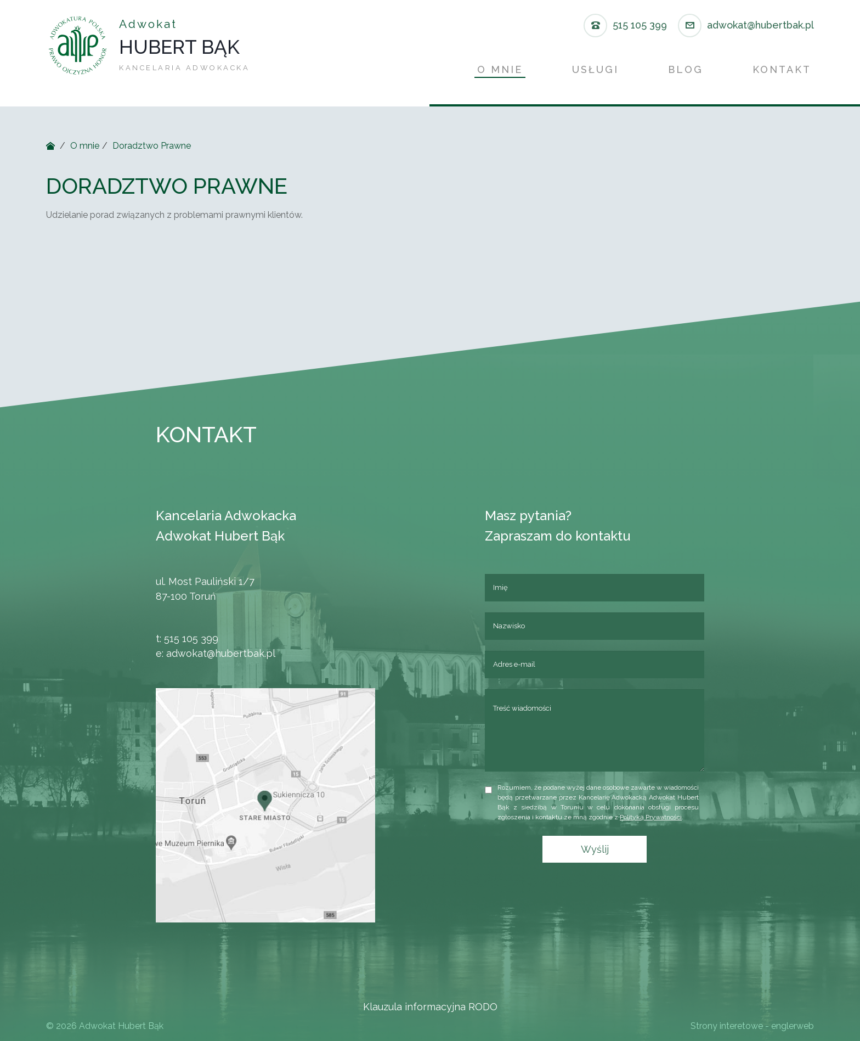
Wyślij (603, 849)
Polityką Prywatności (660, 817)
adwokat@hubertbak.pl (212, 653)
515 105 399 (182, 638)
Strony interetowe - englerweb (752, 1026)
